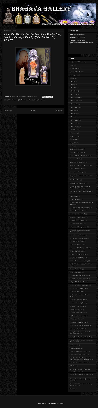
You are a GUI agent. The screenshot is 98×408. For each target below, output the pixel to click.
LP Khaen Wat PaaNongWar (78, 257)
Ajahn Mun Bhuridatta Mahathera (80, 165)
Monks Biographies (75, 348)
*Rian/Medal (73, 130)
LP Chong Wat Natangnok (77, 214)
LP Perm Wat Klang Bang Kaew (79, 288)
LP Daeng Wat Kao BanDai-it (78, 217)
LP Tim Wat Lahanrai (76, 319)
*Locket (72, 78)
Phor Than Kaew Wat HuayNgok (79, 351)
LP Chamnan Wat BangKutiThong (80, 207)
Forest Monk (42, 100)
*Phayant (72, 84)
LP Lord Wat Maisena (76, 272)
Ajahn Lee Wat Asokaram (77, 162)
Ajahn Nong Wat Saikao (77, 168)
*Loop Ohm (73, 81)
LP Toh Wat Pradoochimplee (78, 322)
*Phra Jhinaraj (74, 91)
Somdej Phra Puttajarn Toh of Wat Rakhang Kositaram (80, 370)
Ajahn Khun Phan (75, 159)
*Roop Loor (73, 133)
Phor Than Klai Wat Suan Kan (78, 354)
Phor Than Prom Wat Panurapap (79, 362)
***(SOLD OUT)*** (76, 62)
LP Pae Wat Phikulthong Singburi (79, 285)
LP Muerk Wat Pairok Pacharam (79, 278)
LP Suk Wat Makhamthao (77, 312)
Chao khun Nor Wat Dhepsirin (78, 183)
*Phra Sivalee (12, 100)
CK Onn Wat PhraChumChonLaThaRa (81, 191)
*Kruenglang (73, 75)
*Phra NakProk (74, 104)
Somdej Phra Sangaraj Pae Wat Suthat (81, 374)
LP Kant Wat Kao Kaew (76, 251)
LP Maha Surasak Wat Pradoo (78, 275)
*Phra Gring (73, 88)
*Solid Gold (73, 139)
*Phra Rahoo (73, 117)
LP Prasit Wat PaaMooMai (77, 299)
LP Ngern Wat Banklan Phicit (78, 282)
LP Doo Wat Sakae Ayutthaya (78, 227)
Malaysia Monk (74, 345)
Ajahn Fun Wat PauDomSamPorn (27, 100)
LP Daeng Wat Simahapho (77, 220)
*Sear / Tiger (73, 136)
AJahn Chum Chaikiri (76, 149)
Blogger (60, 403)
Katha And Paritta (75, 199)
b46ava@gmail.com (79, 34)
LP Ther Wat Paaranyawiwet (78, 316)
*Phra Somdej (74, 126)
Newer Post (8, 111)
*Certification (74, 68)
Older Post (58, 111)
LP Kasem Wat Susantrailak (78, 254)
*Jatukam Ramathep (76, 71)
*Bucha (72, 65)
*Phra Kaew (73, 94)
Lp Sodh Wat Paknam (76, 309)
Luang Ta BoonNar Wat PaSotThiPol (80, 337)
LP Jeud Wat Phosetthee (77, 244)
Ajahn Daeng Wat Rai (76, 152)
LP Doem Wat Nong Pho (76, 223)
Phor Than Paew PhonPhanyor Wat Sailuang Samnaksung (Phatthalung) (80, 358)
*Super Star (73, 143)
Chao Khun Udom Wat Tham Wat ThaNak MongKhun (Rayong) (80, 187)
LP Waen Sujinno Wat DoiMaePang (80, 325)
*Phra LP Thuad (74, 100)
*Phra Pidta (73, 113)
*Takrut (72, 146)
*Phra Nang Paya (75, 107)
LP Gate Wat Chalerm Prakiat (78, 238)
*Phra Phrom (74, 110)
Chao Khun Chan (75, 180)
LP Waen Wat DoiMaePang (77, 328)
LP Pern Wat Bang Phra (76, 291)
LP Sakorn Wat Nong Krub (77, 303)
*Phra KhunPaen (75, 97)
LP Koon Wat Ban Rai (76, 269)
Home (33, 111)
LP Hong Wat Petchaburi (77, 241)
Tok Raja (72, 388)
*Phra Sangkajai (75, 120)
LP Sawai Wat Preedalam (77, 306)
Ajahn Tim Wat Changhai (77, 172)
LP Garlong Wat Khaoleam (77, 235)
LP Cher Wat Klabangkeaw (77, 211)
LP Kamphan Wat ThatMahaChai (79, 248)
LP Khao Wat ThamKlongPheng (79, 261)
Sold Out (72, 366)
